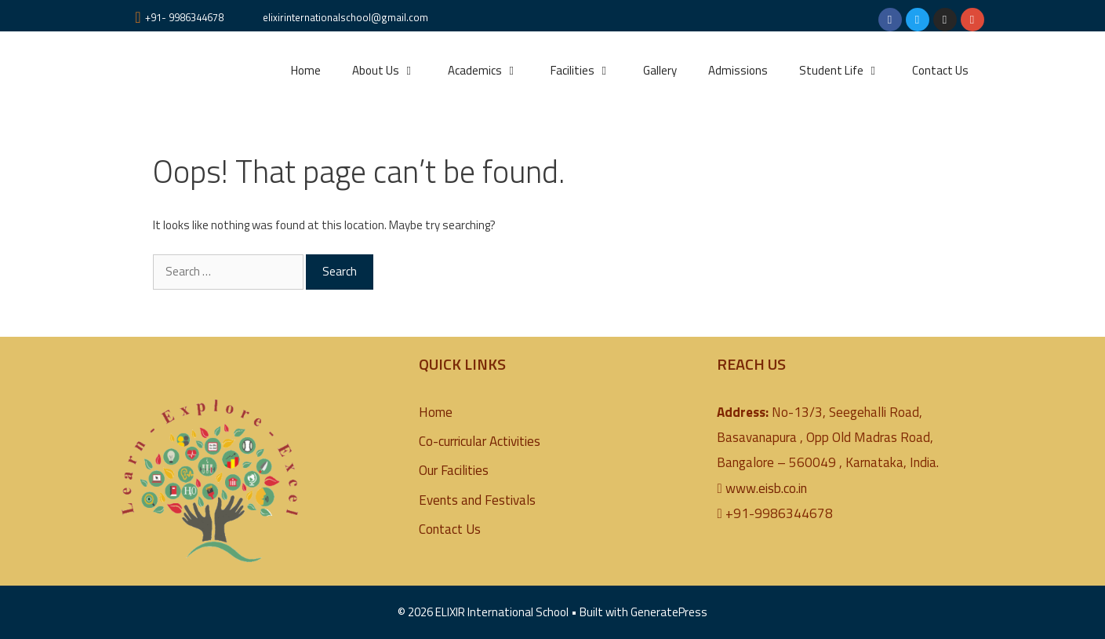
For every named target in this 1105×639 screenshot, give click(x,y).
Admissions (738, 70)
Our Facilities (454, 470)
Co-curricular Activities (479, 441)
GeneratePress (669, 612)
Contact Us (940, 70)
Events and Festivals (477, 500)
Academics (491, 70)
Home (306, 70)
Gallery (660, 70)
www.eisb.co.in (766, 488)
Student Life (847, 70)
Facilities (589, 70)
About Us (392, 70)
